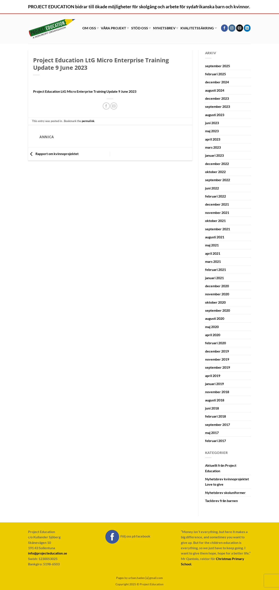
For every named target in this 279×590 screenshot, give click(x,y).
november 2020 (217, 294)
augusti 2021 (214, 237)
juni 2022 (212, 188)
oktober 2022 (215, 172)
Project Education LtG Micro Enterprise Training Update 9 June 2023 (84, 91)
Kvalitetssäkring (198, 28)
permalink (88, 121)
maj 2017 (212, 433)
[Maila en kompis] (113, 105)
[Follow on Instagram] (231, 27)
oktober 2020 (215, 302)
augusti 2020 (214, 318)
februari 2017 (215, 441)
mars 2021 (213, 261)
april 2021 (212, 253)
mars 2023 (213, 147)
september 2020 (217, 310)
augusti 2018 (214, 400)
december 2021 (217, 204)
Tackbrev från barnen (221, 501)
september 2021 (217, 229)
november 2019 (217, 359)
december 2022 (217, 164)
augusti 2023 (214, 115)
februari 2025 (215, 74)
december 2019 (217, 351)
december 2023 (217, 98)
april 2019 (212, 376)
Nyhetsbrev (165, 28)
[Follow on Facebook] (224, 27)
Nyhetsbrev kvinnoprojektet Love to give (227, 481)
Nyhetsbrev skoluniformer (225, 492)
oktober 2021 (215, 221)
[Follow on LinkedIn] (247, 27)
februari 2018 (215, 416)
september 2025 (217, 66)
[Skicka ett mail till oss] (239, 27)
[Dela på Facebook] (106, 105)
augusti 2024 (214, 90)
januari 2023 (214, 155)
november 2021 (217, 212)
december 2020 (217, 286)
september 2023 (217, 106)
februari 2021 (215, 269)
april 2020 (212, 335)
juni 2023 (212, 123)
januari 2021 (214, 278)
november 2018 (217, 392)
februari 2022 (215, 196)
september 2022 (217, 180)
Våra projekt (115, 28)
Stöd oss (141, 28)
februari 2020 (215, 343)
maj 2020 (212, 327)
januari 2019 (214, 384)
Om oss (90, 28)
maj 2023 (212, 131)
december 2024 (217, 82)
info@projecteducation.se (47, 553)
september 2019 (217, 367)
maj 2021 (212, 245)
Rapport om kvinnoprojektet (53, 154)
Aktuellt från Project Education (220, 468)
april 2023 (212, 139)
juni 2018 (212, 408)
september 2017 (217, 424)
